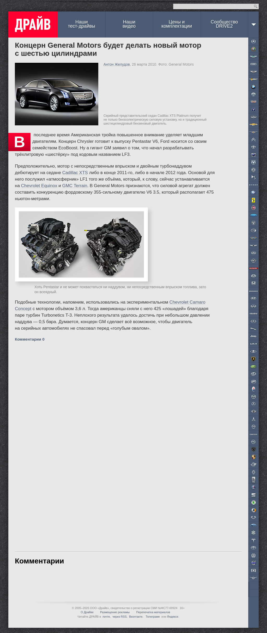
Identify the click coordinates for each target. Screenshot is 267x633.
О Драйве (87, 612)
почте (106, 616)
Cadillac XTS (75, 172)
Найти (255, 6)
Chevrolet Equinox (39, 185)
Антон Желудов (117, 64)
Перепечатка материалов (153, 612)
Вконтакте (135, 616)
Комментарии (30, 339)
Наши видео (129, 24)
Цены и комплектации (176, 24)
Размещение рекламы (115, 612)
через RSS (119, 616)
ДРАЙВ (33, 24)
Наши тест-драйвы (81, 24)
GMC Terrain (74, 185)
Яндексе (172, 616)
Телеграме (152, 616)
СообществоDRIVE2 (224, 24)
